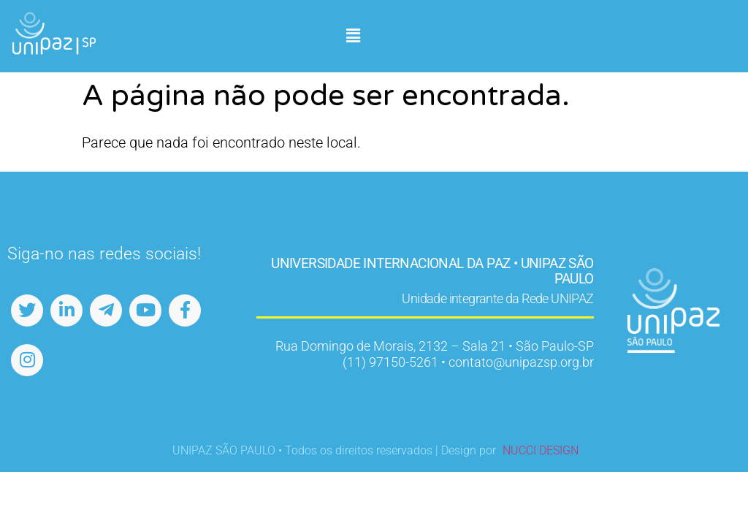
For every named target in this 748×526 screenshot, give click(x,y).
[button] (352, 36)
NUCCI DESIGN (541, 450)
